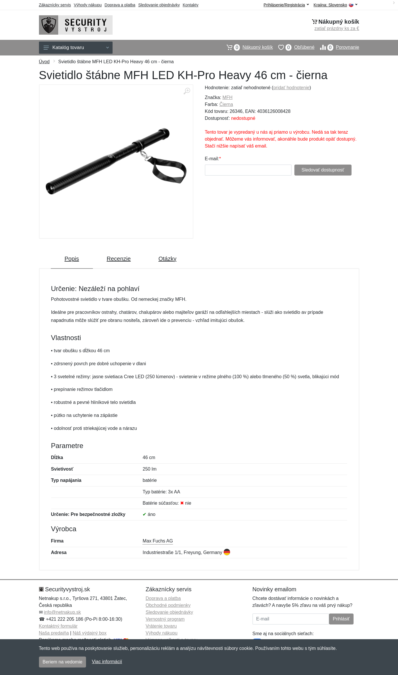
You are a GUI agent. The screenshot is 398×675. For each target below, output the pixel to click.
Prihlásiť (341, 618)
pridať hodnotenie (291, 87)
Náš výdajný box (89, 633)
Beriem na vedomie (63, 661)
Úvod (44, 61)
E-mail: (212, 158)
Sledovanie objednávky (159, 5)
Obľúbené (293, 47)
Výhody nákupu (88, 5)
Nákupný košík (247, 47)
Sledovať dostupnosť (323, 169)
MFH (228, 97)
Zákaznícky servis (55, 5)
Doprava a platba (119, 5)
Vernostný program (165, 619)
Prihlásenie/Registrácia (286, 5)
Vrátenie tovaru (161, 626)
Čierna (226, 104)
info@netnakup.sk (62, 612)
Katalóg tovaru (76, 47)
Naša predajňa (54, 633)
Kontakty (190, 5)
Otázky (167, 259)
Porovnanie (337, 47)
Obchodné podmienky (168, 605)
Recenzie (119, 259)
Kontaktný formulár (58, 626)
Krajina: (335, 5)
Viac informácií (107, 661)
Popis (72, 259)
